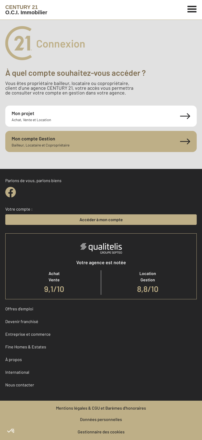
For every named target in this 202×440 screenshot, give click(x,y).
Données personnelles (101, 419)
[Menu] (192, 8)
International (17, 372)
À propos (13, 359)
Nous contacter (19, 384)
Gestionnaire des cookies (101, 431)
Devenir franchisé (21, 321)
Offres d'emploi (19, 308)
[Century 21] (26, 9)
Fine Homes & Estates (25, 346)
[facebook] (10, 192)
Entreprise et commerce (28, 334)
